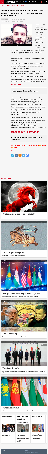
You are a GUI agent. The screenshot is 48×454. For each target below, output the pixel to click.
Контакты (4, 450)
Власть (17, 19)
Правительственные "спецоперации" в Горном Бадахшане (12, 21)
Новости (3, 5)
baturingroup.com (33, 452)
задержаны (26, 107)
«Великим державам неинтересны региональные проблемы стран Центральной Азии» (23, 419)
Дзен (15, 147)
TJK (23, 2)
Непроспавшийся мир (37, 417)
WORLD (33, 2)
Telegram (43, 145)
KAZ (17, 2)
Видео (13, 5)
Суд (9, 19)
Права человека (22, 19)
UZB (30, 2)
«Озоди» (13, 52)
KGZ (20, 2)
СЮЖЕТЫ (23, 5)
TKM (26, 2)
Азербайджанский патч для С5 (7, 417)
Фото (18, 5)
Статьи (8, 5)
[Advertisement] (24, 168)
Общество (13, 19)
